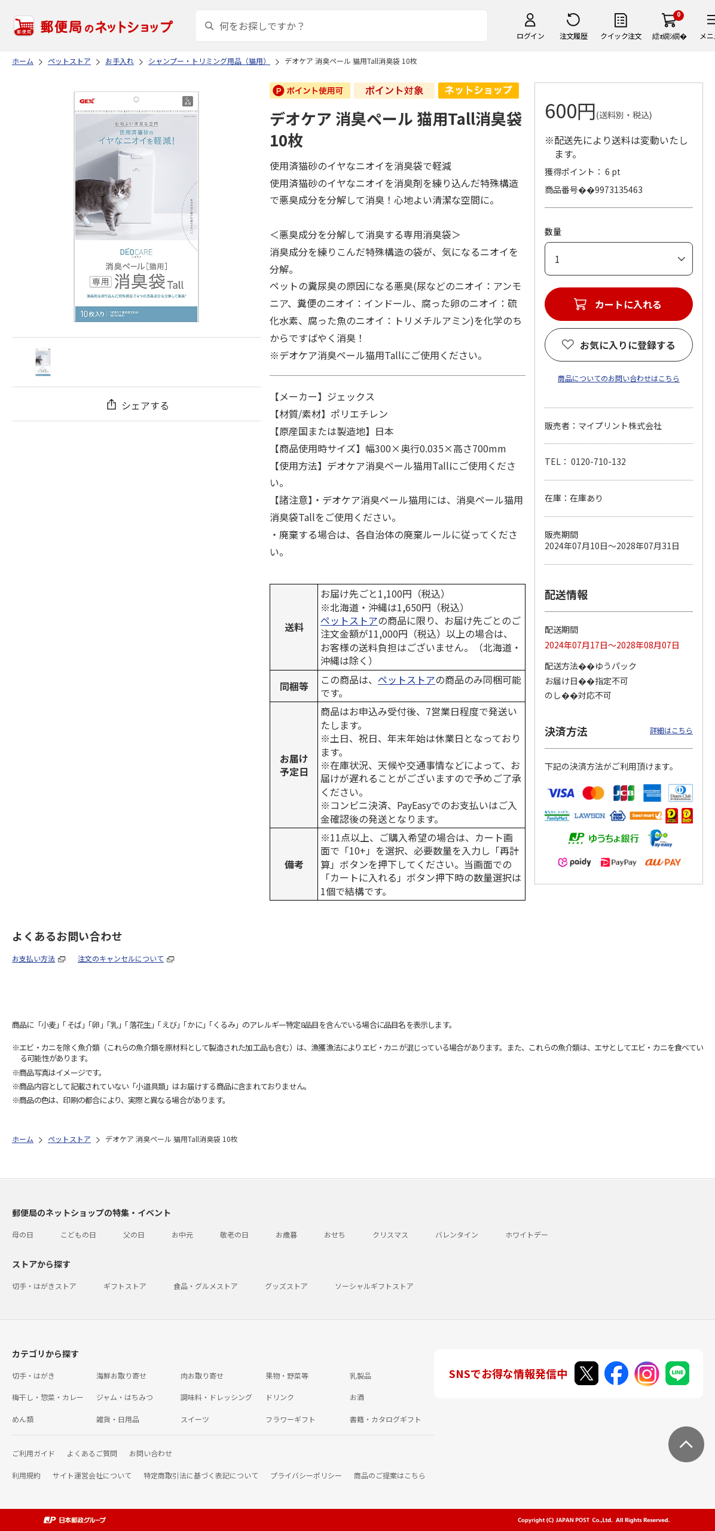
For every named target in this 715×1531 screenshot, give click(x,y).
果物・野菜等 (286, 1375)
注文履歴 (573, 35)
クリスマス (390, 1234)
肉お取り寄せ (202, 1375)
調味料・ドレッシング (216, 1397)
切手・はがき (33, 1375)
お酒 (357, 1397)
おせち (335, 1234)
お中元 (182, 1234)
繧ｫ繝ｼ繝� (669, 35)
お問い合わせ (150, 1453)
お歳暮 (286, 1234)
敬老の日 (234, 1234)
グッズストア (286, 1286)
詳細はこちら (671, 730)
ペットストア (349, 620)
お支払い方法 (33, 958)
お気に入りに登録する (628, 345)
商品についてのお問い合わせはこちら (619, 378)
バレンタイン (456, 1234)
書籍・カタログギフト (385, 1419)
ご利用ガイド (33, 1453)
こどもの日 (78, 1234)
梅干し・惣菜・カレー (48, 1397)
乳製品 (360, 1375)
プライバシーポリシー (306, 1475)
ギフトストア (124, 1286)
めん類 (22, 1419)
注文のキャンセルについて (121, 958)
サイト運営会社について (92, 1475)
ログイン (530, 35)
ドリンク (279, 1397)
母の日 (22, 1234)
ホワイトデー (526, 1234)
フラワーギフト (290, 1419)
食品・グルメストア (205, 1286)
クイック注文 (620, 35)
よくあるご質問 (92, 1453)
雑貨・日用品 (117, 1419)
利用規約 (26, 1475)
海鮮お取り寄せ (121, 1375)
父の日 (134, 1234)
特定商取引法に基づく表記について (200, 1475)
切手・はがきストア (44, 1286)
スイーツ (195, 1419)
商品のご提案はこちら (390, 1475)
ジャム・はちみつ (124, 1397)
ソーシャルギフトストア (374, 1286)
